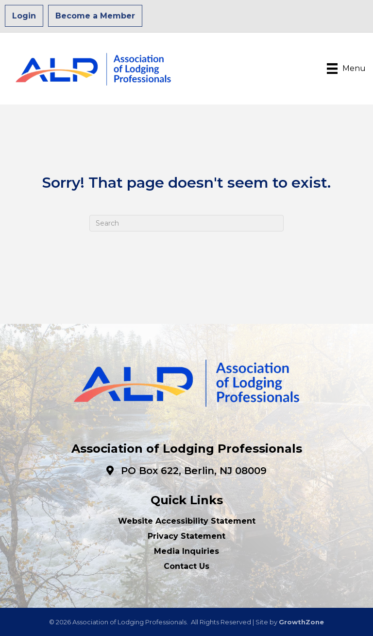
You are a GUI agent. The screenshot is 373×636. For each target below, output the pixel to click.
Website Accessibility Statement (186, 521)
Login (24, 15)
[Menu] (346, 68)
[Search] (186, 223)
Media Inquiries (186, 551)
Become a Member (95, 15)
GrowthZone (301, 622)
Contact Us (186, 566)
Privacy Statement (186, 536)
